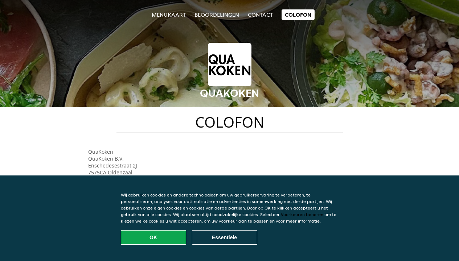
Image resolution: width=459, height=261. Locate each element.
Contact (260, 14)
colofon (298, 14)
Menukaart (169, 14)
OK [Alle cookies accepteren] (153, 237)
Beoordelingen (216, 14)
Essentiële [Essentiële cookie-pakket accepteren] (224, 237)
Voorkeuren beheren (302, 214)
